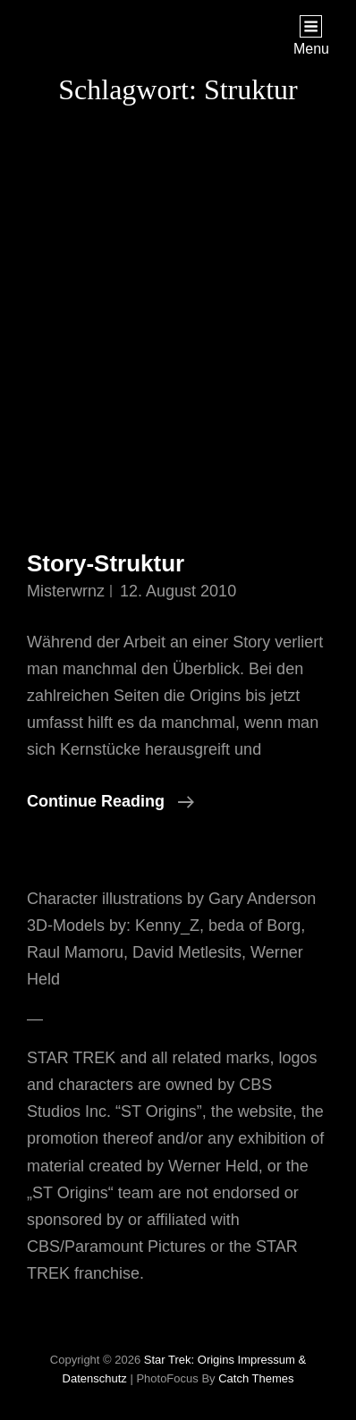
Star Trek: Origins (189, 1359)
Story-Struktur (105, 563)
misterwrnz (66, 591)
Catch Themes (255, 1378)
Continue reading (110, 801)
